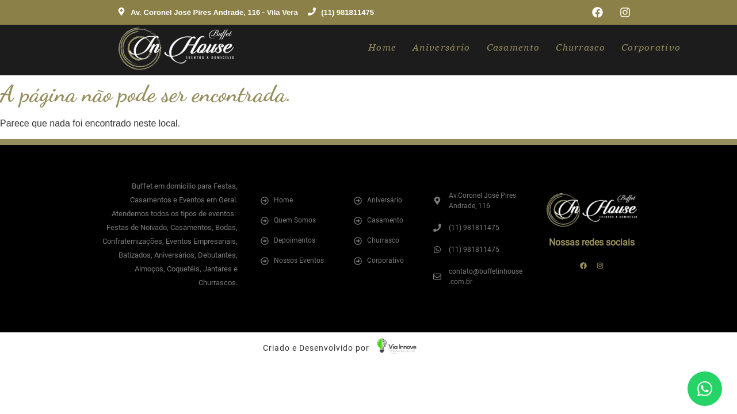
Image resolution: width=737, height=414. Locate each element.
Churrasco (580, 47)
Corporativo (651, 47)
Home (382, 47)
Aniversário (441, 47)
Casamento (513, 47)
